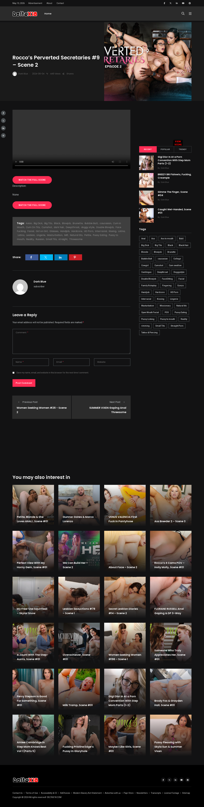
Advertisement (35, 3)
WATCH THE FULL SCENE (32, 180)
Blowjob (66, 223)
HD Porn (88, 231)
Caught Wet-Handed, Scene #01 (174, 211)
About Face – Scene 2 (123, 567)
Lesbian (30, 235)
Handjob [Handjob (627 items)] (145, 292)
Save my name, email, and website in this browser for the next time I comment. (52, 372)
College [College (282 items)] (177, 259)
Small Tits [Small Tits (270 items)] (160, 326)
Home (47, 14)
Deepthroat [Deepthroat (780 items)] (162, 272)
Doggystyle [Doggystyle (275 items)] (179, 272)
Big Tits (48, 223)
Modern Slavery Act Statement (87, 793)
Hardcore (76, 231)
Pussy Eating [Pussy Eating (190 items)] (181, 312)
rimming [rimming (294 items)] (145, 326)
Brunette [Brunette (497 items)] (171, 252)
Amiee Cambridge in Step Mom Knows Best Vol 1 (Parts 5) (31, 746)
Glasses (53, 231)
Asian (29, 223)
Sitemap (186, 793)
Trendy (183, 149)
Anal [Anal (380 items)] (143, 238)
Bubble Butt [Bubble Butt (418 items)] (146, 259)
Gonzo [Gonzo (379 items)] (180, 285)
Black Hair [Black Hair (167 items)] (184, 245)
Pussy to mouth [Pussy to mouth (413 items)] (167, 319)
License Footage (171, 793)
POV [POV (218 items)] (167, 312)
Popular (165, 149)
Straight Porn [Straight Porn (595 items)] (177, 326)
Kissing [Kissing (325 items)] (160, 299)
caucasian (105, 223)
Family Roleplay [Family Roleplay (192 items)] (148, 285)
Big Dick (38, 223)
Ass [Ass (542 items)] (153, 238)
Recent (148, 149)
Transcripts (156, 793)
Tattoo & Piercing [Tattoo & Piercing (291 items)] (149, 332)
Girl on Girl (42, 231)
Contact (60, 3)
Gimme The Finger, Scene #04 (173, 193)
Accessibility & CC (49, 793)
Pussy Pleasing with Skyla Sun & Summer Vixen (168, 746)
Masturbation (54, 235)
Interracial (101, 231)
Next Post (118, 402)
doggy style (87, 227)
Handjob (65, 231)
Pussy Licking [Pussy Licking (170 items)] (147, 319)
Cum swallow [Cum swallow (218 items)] (175, 265)
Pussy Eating (100, 235)
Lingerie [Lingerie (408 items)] (174, 299)
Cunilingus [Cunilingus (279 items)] (146, 272)
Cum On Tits (33, 227)
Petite (87, 235)
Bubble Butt (91, 223)
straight (63, 239)
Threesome (76, 239)
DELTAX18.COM (54, 797)
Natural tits (76, 235)
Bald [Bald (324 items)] (181, 238)
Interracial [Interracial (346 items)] (146, 299)
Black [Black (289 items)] (170, 245)
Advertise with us (113, 793)
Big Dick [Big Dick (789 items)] (145, 245)
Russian (40, 239)
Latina (121, 231)
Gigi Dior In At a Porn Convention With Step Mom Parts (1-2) (174, 160)
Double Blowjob (105, 227)
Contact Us (18, 793)
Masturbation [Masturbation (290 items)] (147, 306)
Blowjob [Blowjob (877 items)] (158, 252)
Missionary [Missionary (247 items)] (165, 306)
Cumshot (47, 227)
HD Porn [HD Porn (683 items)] (174, 292)
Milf (66, 235)
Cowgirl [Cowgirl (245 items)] (145, 265)
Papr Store (129, 793)
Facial (30, 231)
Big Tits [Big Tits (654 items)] (158, 245)
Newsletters (142, 793)
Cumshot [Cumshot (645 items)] (159, 265)
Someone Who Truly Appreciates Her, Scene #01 (169, 655)
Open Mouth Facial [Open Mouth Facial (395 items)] (150, 312)
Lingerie (41, 235)
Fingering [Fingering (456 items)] (167, 285)
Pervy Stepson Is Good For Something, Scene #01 (32, 701)
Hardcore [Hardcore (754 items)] (160, 292)
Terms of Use (32, 793)
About (49, 3)
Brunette (78, 223)
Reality (30, 239)
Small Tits (51, 239)
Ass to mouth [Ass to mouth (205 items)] (167, 238)
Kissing (112, 231)
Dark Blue (40, 281)
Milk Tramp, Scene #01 (78, 705)
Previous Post (27, 402)
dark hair (59, 227)
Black (57, 223)
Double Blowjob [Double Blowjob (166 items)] (148, 279)
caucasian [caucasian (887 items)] (163, 259)
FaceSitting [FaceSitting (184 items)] (167, 279)
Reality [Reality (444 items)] (184, 319)
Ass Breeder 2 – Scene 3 (170, 521)
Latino (21, 235)
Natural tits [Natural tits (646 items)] (181, 306)
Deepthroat (72, 227)
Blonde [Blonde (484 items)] (144, 252)
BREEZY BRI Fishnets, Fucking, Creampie (169, 176)
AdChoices (65, 793)
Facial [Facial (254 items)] (181, 279)
